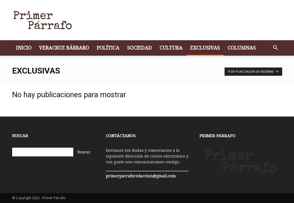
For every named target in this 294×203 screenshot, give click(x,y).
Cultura (171, 48)
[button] (275, 48)
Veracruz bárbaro (64, 48)
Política (108, 48)
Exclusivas (205, 48)
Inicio (23, 48)
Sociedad (139, 48)
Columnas (242, 48)
